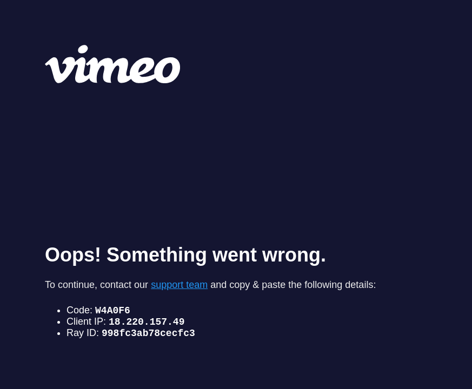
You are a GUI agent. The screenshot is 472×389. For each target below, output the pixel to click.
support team (179, 279)
